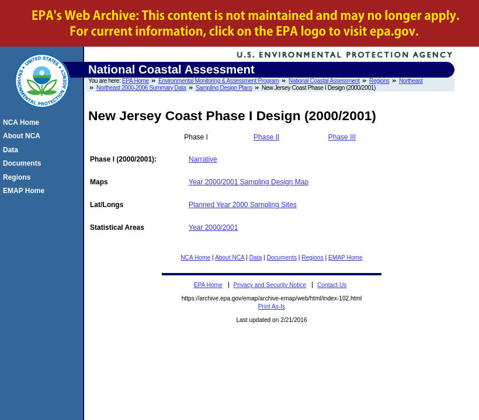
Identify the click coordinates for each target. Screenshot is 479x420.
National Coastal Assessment (324, 81)
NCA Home (195, 257)
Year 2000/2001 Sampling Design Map (248, 182)
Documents (282, 257)
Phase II (266, 137)
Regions (379, 81)
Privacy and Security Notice (270, 285)
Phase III (342, 137)
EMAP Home (345, 257)
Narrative (203, 159)
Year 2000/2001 (213, 227)
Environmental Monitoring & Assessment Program (218, 81)
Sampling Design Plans (224, 88)
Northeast (411, 81)
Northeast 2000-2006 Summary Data (141, 88)
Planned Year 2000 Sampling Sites (243, 205)
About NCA (229, 257)
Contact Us (331, 285)
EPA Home (135, 81)
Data (255, 257)
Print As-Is (271, 306)
